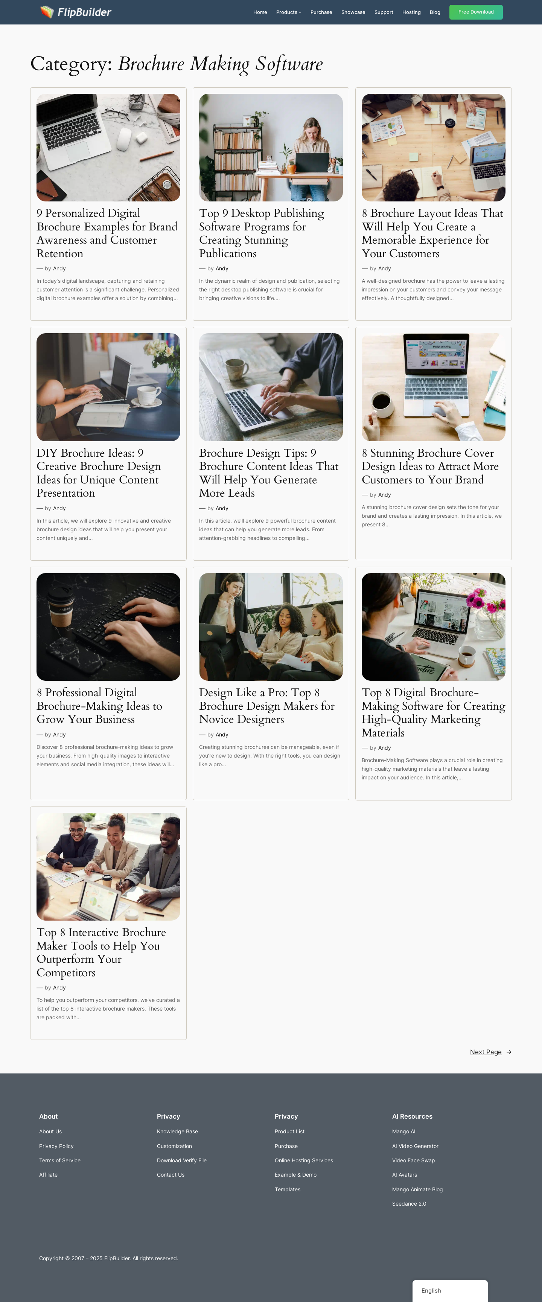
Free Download (476, 12)
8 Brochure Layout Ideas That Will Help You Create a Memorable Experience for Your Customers (432, 234)
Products (286, 12)
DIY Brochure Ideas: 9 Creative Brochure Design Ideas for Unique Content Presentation (99, 473)
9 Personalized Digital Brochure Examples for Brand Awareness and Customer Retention (107, 234)
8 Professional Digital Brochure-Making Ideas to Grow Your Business (99, 706)
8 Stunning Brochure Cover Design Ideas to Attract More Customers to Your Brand (430, 467)
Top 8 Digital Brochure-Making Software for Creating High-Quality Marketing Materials (433, 713)
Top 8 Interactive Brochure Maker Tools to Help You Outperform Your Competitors (101, 953)
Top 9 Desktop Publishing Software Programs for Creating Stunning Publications (261, 234)
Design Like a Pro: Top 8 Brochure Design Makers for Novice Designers (267, 706)
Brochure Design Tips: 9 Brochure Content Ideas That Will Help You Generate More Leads (268, 473)
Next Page (491, 1052)
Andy (59, 268)
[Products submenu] (299, 12)
